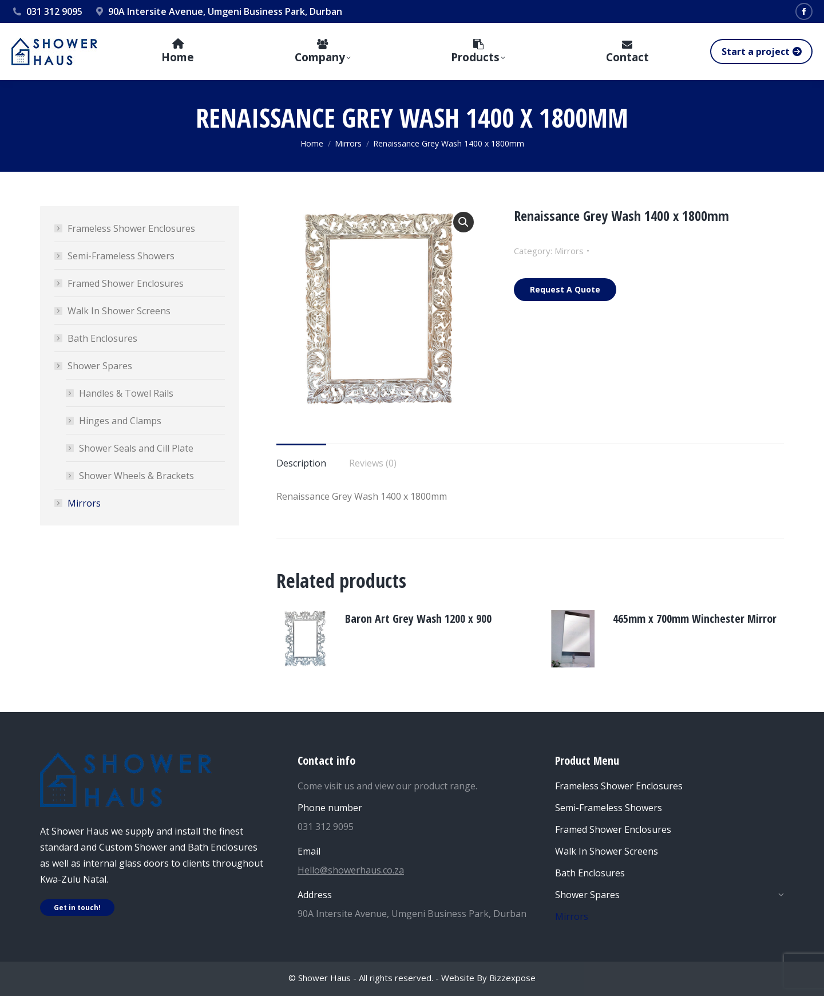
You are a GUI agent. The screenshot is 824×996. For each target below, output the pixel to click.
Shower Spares (94, 365)
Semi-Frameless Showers (121, 256)
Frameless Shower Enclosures (131, 228)
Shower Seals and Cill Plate (136, 448)
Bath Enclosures (102, 338)
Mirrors (569, 250)
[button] (463, 222)
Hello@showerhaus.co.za (351, 870)
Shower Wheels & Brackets (136, 475)
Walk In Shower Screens (119, 311)
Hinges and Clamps (120, 420)
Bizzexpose (512, 977)
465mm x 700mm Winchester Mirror (695, 618)
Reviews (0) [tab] (373, 463)
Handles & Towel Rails (126, 393)
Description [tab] (301, 463)
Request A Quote (565, 289)
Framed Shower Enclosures (126, 283)
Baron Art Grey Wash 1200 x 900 (418, 618)
